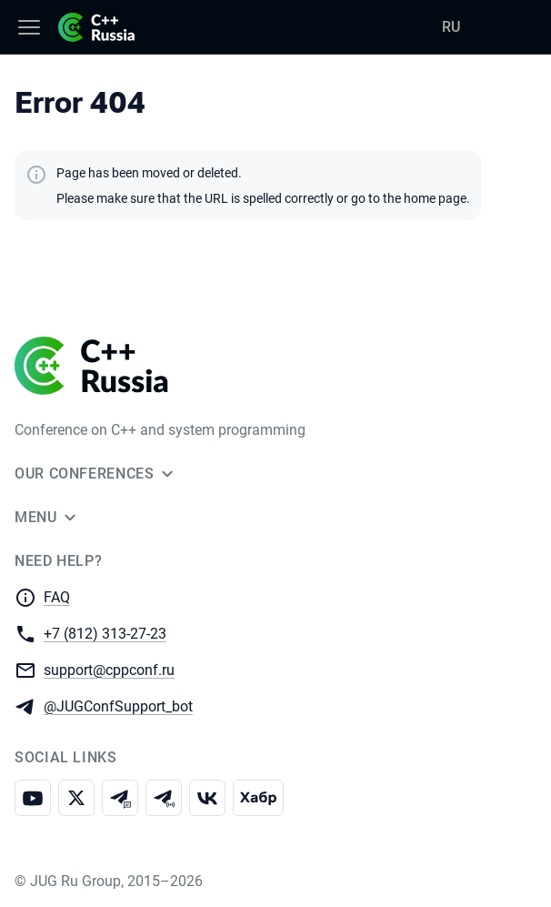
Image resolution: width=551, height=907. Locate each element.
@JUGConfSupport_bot (118, 705)
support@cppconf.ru (109, 669)
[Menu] (29, 27)
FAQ (57, 597)
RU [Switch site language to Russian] (451, 26)
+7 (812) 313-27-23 (105, 632)
